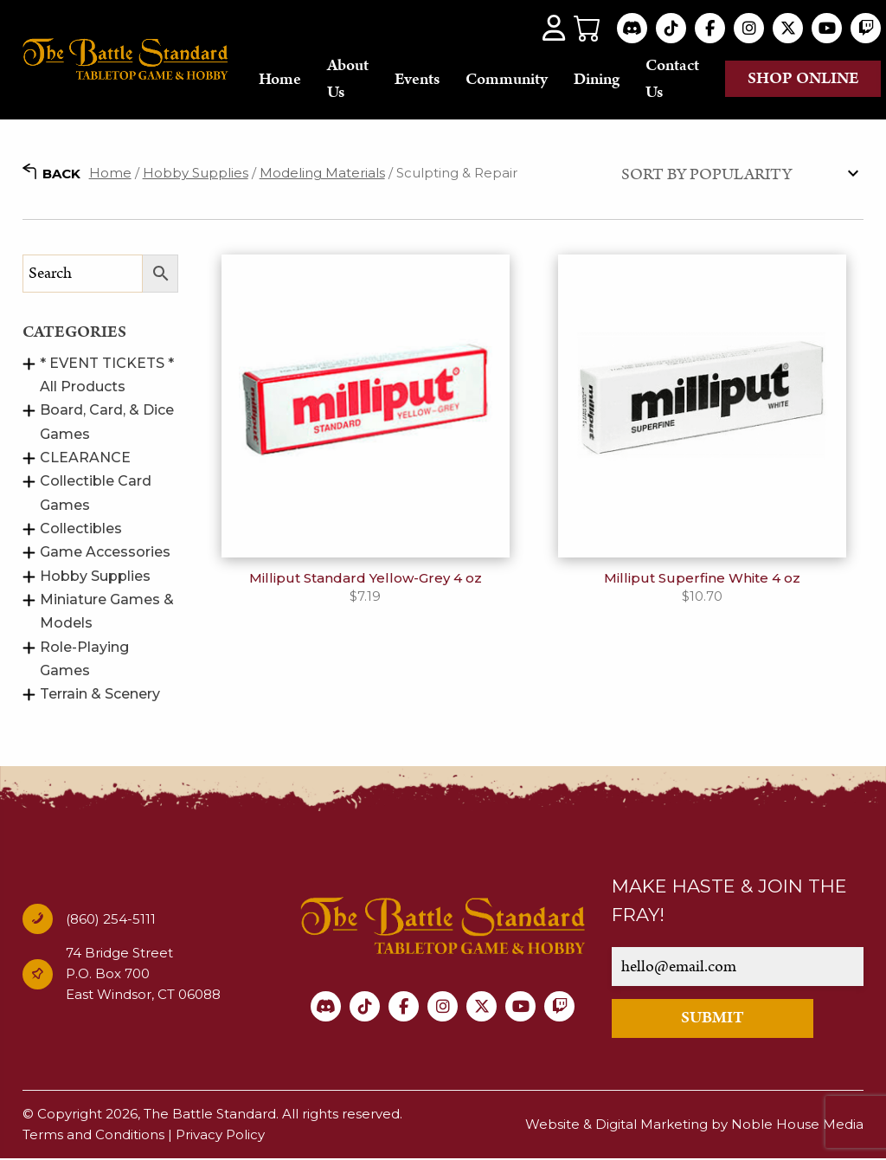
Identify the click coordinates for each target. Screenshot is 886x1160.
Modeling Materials (322, 174)
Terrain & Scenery (100, 694)
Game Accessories (105, 553)
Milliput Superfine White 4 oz (702, 578)
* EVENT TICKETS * (107, 364)
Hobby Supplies (195, 174)
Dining (597, 79)
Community (506, 79)
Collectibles (81, 529)
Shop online (803, 79)
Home (280, 79)
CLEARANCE (85, 458)
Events (417, 79)
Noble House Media (797, 1125)
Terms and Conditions (93, 1135)
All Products (82, 387)
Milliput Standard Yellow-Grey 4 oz (365, 578)
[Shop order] (738, 174)
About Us (348, 79)
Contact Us (672, 79)
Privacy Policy (220, 1135)
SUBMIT (712, 1019)
